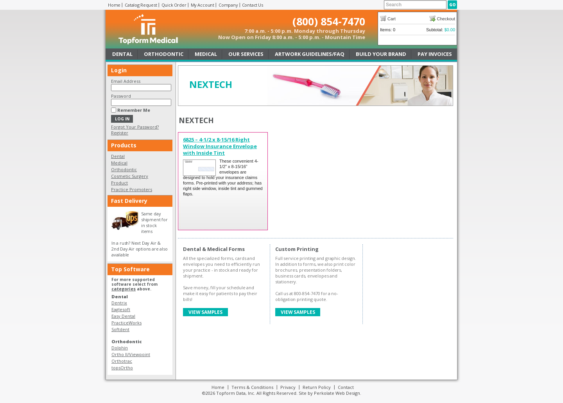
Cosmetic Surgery (129, 176)
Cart (391, 18)
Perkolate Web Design (337, 393)
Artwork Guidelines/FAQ (309, 53)
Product (119, 183)
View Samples (205, 312)
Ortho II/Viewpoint (130, 354)
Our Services (246, 53)
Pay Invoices (435, 53)
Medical (206, 53)
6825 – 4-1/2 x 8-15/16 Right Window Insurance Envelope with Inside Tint (220, 146)
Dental (122, 53)
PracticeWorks (126, 323)
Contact (346, 387)
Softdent (120, 329)
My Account (202, 5)
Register (119, 133)
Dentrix (119, 303)
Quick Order (173, 5)
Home (114, 5)
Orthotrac (121, 361)
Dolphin (119, 348)
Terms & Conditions (252, 387)
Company (228, 5)
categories (123, 289)
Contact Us (252, 5)
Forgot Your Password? (135, 127)
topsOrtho (122, 368)
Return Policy (317, 387)
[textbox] (415, 4)
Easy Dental (123, 316)
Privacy (288, 387)
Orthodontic (163, 53)
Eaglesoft (120, 309)
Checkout (446, 18)
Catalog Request (141, 5)
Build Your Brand (381, 53)
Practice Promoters (131, 189)
